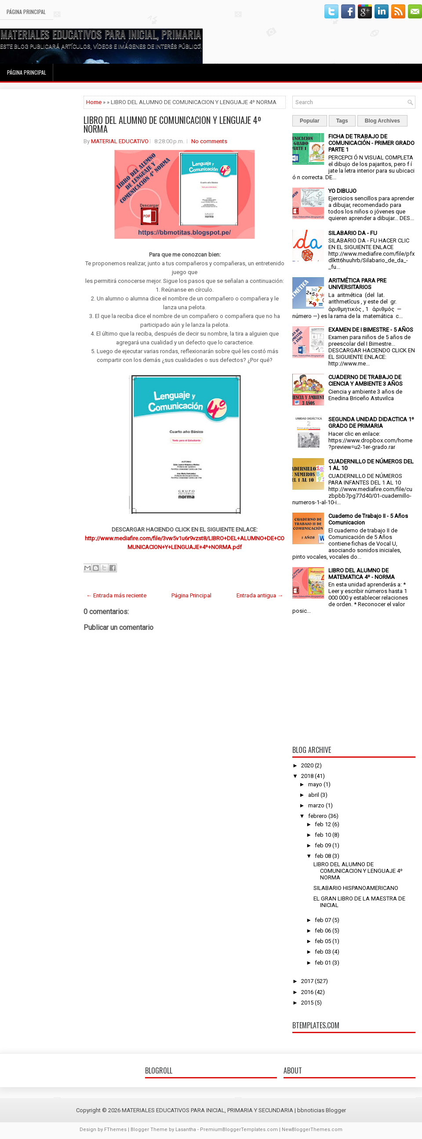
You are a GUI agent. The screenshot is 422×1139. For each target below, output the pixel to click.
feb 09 (323, 845)
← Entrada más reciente (116, 595)
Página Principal (26, 11)
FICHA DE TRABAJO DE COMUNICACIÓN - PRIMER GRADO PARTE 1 (371, 143)
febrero (317, 816)
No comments (209, 141)
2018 (307, 776)
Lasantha (185, 1129)
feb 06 (323, 930)
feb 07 (323, 920)
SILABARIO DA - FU (352, 233)
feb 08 (323, 856)
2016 (307, 992)
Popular (310, 121)
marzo (316, 805)
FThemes (115, 1129)
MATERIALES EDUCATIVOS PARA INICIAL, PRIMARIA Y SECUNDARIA (131, 34)
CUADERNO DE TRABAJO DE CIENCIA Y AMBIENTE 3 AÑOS (365, 380)
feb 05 (323, 941)
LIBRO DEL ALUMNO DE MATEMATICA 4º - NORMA (361, 573)
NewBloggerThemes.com (312, 1129)
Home (94, 102)
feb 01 (323, 962)
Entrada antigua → (259, 595)
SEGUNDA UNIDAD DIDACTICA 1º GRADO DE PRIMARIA (371, 422)
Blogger (336, 1110)
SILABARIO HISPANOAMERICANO (355, 888)
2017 (307, 981)
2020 (307, 765)
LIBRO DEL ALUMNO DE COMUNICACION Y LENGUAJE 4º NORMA (172, 124)
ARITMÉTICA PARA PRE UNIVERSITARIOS (357, 283)
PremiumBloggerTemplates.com (239, 1129)
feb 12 (323, 824)
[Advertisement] (42, 227)
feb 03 (323, 951)
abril (313, 795)
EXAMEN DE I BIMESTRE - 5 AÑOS (370, 329)
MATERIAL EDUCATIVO (120, 141)
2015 (307, 1002)
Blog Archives (382, 121)
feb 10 (323, 835)
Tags (342, 121)
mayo (315, 784)
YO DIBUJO (342, 191)
